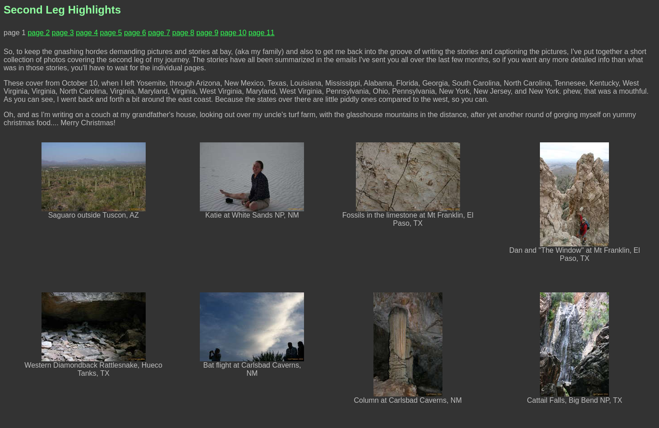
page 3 (63, 32)
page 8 (183, 32)
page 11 (262, 32)
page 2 (39, 32)
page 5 (111, 32)
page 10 (234, 32)
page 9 (207, 32)
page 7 (159, 32)
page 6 (135, 32)
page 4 (87, 32)
